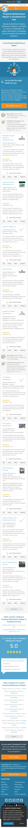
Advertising (4, 784)
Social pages (4, 794)
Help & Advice (5, 787)
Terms (16, 791)
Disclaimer (17, 789)
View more (14, 609)
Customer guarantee (20, 794)
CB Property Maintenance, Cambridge (13, 661)
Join (18, 1)
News (2, 791)
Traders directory (19, 787)
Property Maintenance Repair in (14, 688)
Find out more (17, 130)
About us (3, 782)
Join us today (14, 757)
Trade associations (20, 782)
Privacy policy (18, 784)
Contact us (4, 789)
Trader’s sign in (23, 5)
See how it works (14, 774)
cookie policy (6, 819)
